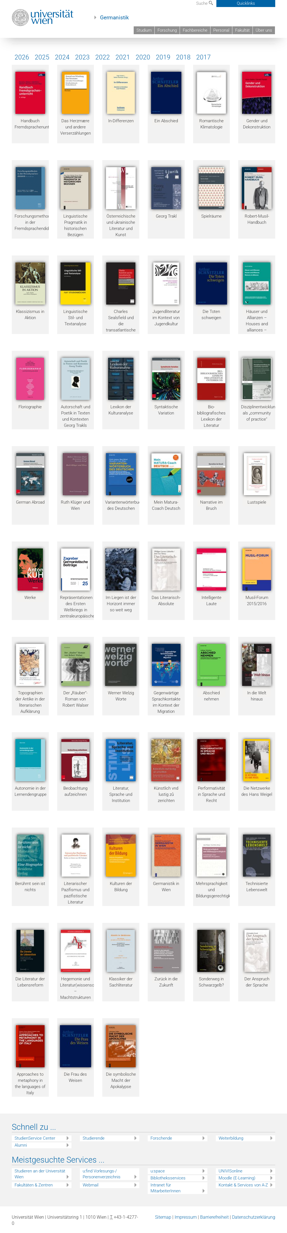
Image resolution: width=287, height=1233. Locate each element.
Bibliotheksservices (168, 1178)
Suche (204, 3)
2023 (82, 57)
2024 (62, 57)
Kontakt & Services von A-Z (243, 1185)
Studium (144, 30)
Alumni (21, 1145)
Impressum (186, 1217)
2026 (22, 57)
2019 (163, 57)
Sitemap (163, 1217)
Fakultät (242, 30)
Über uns (264, 30)
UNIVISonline (230, 1171)
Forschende (161, 1138)
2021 (122, 57)
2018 (183, 57)
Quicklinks (246, 3)
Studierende (94, 1138)
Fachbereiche (195, 30)
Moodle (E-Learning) (237, 1178)
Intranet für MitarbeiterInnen (165, 1188)
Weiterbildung (231, 1138)
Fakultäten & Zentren (34, 1185)
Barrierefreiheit (214, 1217)
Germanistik (114, 18)
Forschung (167, 30)
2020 (143, 57)
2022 (102, 57)
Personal (221, 30)
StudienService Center (35, 1138)
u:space (158, 1171)
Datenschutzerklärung (253, 1217)
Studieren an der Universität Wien (40, 1174)
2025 (42, 57)
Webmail (90, 1185)
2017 (203, 57)
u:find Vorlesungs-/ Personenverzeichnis (102, 1174)
